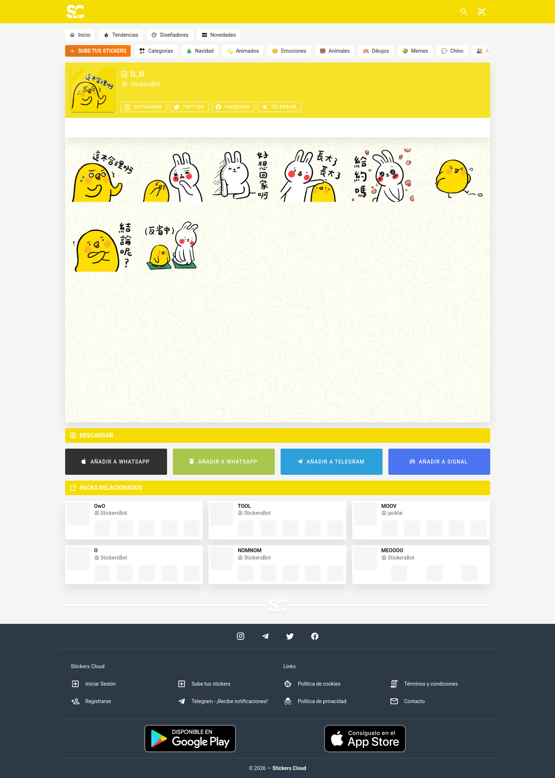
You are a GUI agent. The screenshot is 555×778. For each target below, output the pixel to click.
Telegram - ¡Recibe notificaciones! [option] (222, 701)
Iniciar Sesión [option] (93, 683)
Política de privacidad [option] (315, 701)
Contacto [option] (407, 701)
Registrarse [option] (91, 701)
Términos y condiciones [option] (424, 683)
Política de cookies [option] (312, 683)
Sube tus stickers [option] (204, 683)
